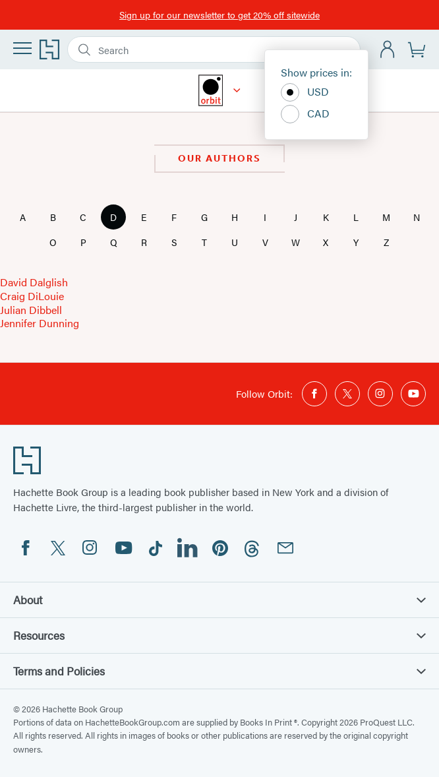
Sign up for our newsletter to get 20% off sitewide (219, 14)
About (219, 599)
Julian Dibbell (31, 309)
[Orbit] (237, 90)
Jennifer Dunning (39, 322)
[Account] (387, 49)
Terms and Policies (219, 671)
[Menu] (22, 48)
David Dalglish (34, 282)
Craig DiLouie (32, 295)
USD (305, 92)
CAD (305, 114)
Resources (219, 635)
